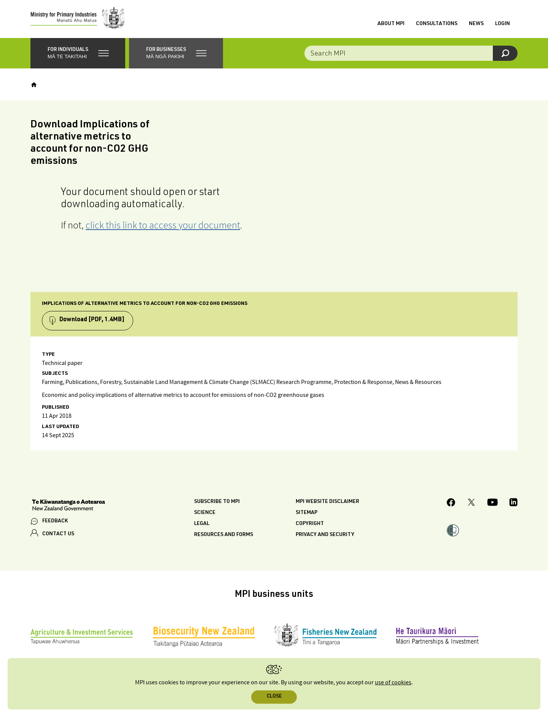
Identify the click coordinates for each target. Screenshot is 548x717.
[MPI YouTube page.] (492, 503)
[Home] (33, 84)
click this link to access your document (163, 225)
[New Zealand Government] (68, 506)
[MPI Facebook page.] (451, 503)
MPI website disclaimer (327, 501)
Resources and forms (223, 535)
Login (502, 24)
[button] (77, 53)
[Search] (505, 53)
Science (204, 513)
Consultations (436, 24)
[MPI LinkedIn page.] (513, 503)
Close (274, 696)
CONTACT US (58, 534)
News (476, 24)
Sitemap (306, 513)
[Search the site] (411, 53)
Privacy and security (325, 535)
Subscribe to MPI (217, 501)
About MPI (391, 24)
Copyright (310, 524)
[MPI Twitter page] (471, 503)
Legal (201, 524)
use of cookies (393, 683)
